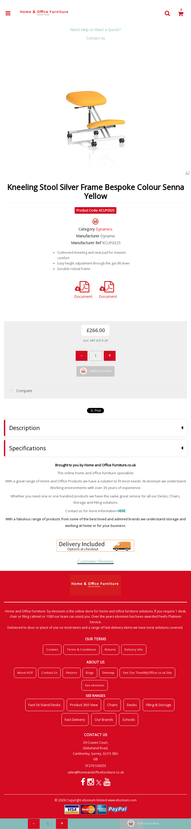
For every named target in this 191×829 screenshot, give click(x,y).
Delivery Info (133, 649)
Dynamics (104, 229)
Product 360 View (84, 704)
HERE (121, 510)
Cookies (52, 649)
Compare (20, 391)
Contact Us (50, 673)
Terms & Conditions (81, 649)
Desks (132, 704)
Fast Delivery (75, 719)
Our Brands (104, 719)
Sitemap (108, 673)
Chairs (112, 704)
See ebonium (94, 685)
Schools (128, 719)
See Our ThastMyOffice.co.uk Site (147, 673)
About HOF (25, 673)
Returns (110, 649)
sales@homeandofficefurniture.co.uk (96, 772)
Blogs (90, 673)
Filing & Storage (158, 704)
